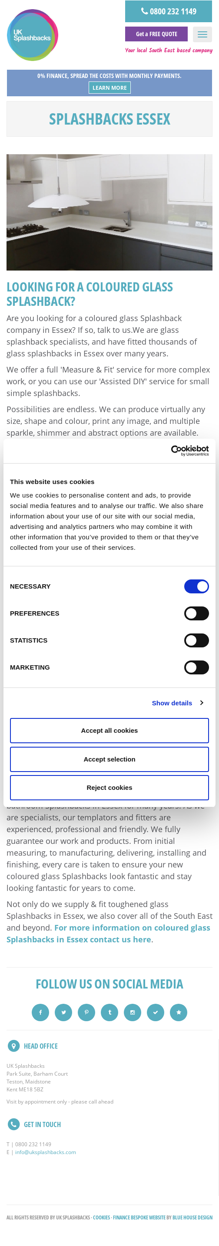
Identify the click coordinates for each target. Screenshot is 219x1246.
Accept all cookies (109, 730)
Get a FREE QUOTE (156, 34)
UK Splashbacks (32, 35)
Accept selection (109, 759)
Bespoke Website (148, 1217)
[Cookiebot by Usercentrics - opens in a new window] (171, 451)
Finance (121, 1217)
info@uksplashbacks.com (45, 1152)
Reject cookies (109, 787)
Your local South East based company (168, 51)
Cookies (101, 1217)
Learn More (110, 87)
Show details (172, 703)
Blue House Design (192, 1217)
